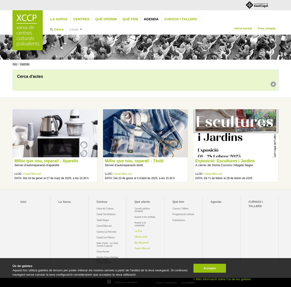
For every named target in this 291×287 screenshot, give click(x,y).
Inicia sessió (243, 28)
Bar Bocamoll (141, 242)
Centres (81, 19)
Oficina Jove (141, 237)
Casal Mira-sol (32, 173)
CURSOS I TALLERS (180, 19)
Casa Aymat (102, 251)
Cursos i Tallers (180, 208)
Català (74, 29)
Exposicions (179, 220)
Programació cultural (183, 214)
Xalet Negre (102, 220)
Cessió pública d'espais (142, 209)
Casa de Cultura (104, 208)
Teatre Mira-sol (142, 248)
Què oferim (106, 19)
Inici (15, 64)
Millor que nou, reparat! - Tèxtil (134, 161)
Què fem (130, 19)
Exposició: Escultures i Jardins (225, 161)
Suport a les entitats (145, 217)
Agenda (151, 19)
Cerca (59, 29)
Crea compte (267, 28)
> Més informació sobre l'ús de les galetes (222, 279)
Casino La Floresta (106, 232)
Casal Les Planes (105, 237)
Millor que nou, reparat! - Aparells (46, 161)
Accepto (210, 268)
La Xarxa (59, 19)
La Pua (138, 231)
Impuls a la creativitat (140, 223)
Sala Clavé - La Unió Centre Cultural (107, 244)
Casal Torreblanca (105, 214)
